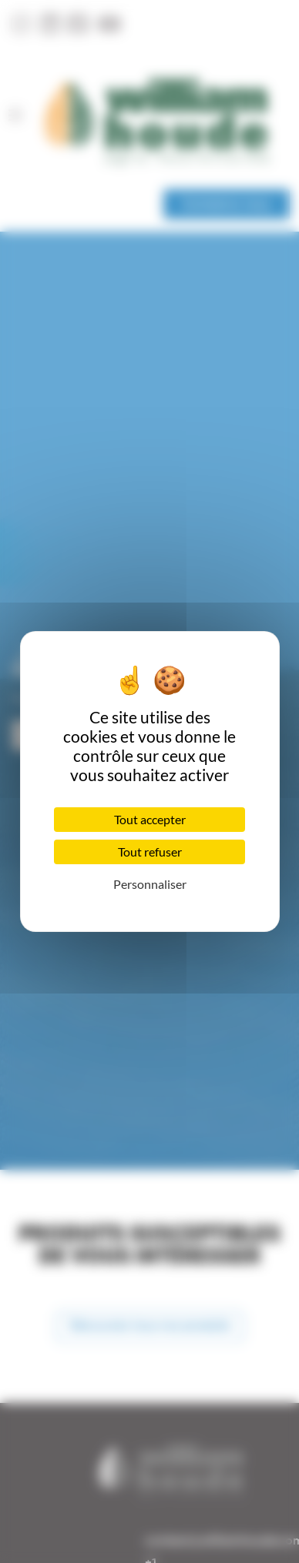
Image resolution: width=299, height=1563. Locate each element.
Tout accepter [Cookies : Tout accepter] (150, 819)
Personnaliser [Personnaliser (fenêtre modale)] (149, 884)
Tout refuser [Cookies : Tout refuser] (150, 851)
